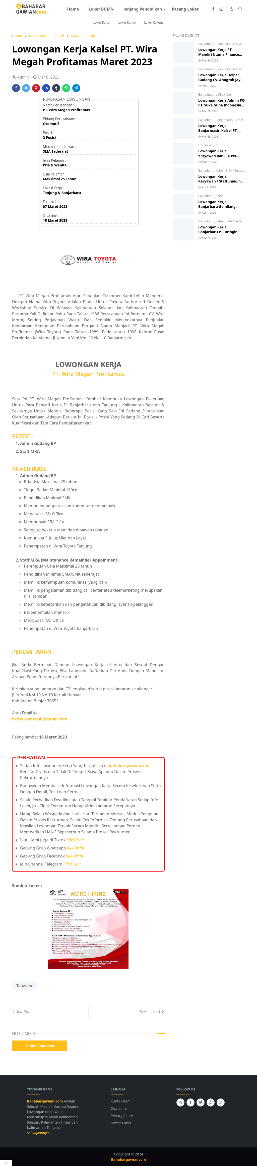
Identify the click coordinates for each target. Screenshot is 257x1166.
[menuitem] (73, 9)
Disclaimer (119, 1108)
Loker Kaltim (127, 22)
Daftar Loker (121, 1123)
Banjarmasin (207, 44)
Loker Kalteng (154, 22)
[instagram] (221, 9)
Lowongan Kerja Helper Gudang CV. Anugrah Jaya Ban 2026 (220, 80)
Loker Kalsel (101, 22)
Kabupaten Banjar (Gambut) (237, 69)
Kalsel (227, 94)
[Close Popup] (6, 1163)
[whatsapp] (221, 1102)
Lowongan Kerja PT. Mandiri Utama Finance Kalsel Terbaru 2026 (218, 54)
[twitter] (201, 1102)
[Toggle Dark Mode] (232, 9)
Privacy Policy (122, 1115)
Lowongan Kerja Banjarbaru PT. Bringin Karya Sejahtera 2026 (217, 232)
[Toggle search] (240, 9)
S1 (216, 145)
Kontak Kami (121, 1101)
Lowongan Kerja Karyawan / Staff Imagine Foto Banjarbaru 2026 (220, 181)
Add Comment (40, 1045)
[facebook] (213, 9)
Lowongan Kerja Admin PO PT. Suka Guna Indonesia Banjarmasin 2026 (221, 105)
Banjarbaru (206, 120)
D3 (220, 94)
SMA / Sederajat (236, 170)
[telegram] (180, 1102)
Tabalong (25, 986)
